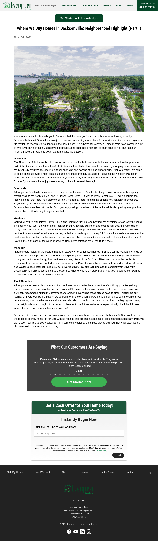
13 (107, 374)
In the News (107, 472)
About (106, 5)
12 (102, 374)
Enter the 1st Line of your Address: (55, 427)
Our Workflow (88, 5)
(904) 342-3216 (147, 5)
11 (98, 374)
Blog (118, 5)
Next (118, 455)
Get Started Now (79, 382)
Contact (130, 5)
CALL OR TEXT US (79, 500)
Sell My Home (69, 5)
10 (93, 374)
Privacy (94, 524)
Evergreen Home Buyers (79, 507)
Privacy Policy (101, 451)
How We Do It (42, 472)
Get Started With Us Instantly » (79, 18)
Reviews (84, 472)
